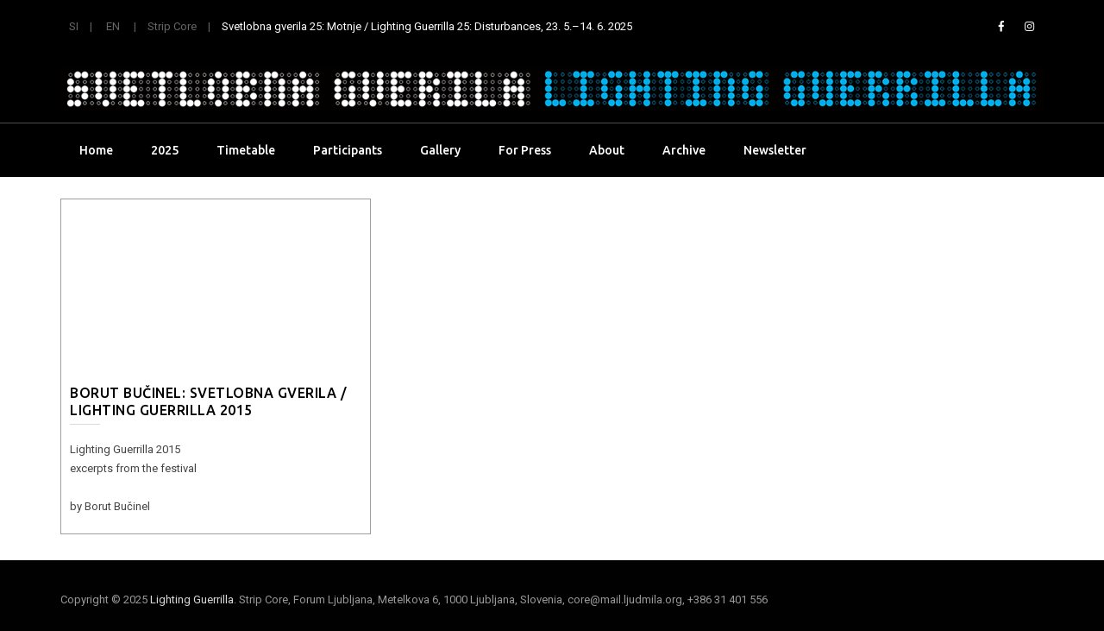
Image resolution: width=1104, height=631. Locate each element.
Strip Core (172, 26)
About (606, 150)
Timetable (245, 150)
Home (96, 150)
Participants (347, 150)
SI (73, 26)
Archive (684, 150)
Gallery (440, 150)
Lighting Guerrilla (192, 599)
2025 (165, 150)
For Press (525, 150)
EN (113, 26)
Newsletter (774, 150)
